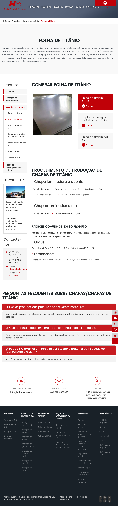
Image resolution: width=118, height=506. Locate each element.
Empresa (69, 7)
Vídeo (102, 440)
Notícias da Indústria (104, 453)
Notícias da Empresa (104, 446)
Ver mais (88, 106)
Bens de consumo (82, 480)
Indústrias (46, 7)
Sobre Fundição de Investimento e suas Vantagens (14, 204)
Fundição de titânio (26, 431)
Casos (102, 427)
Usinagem (10, 91)
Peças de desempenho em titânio (13, 167)
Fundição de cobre (26, 469)
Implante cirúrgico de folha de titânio (16, 135)
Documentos (105, 436)
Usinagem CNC (10, 420)
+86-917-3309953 (15, 274)
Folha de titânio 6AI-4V (17, 144)
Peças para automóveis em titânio (63, 435)
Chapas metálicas (8, 437)
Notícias (79, 7)
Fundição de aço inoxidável (27, 445)
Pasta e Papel (84, 468)
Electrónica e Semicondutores (85, 473)
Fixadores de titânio (61, 426)
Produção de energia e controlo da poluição (83, 445)
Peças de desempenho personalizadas (63, 445)
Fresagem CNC (10, 431)
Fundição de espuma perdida (26, 454)
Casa (7, 21)
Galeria (102, 431)
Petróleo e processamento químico (85, 434)
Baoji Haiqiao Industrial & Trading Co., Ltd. (29, 498)
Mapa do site (66, 497)
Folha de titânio (48, 21)
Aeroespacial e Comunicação (84, 462)
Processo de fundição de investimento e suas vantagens (14, 222)
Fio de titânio (14, 151)
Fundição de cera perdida (27, 424)
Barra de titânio (15, 113)
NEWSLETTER (13, 180)
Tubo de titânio (15, 157)
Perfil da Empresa (103, 421)
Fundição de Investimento (12, 99)
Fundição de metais (26, 438)
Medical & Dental (82, 425)
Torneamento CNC (9, 425)
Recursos (58, 7)
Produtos (34, 7)
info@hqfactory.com (18, 269)
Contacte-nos (93, 7)
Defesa (81, 420)
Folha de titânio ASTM (15, 126)
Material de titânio (30, 21)
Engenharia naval (83, 455)
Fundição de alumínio (26, 462)
